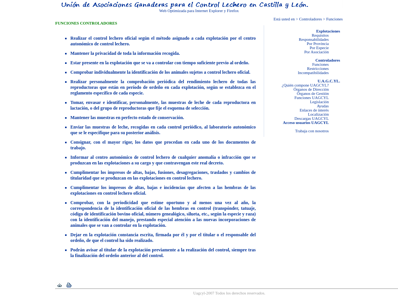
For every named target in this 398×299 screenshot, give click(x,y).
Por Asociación (316, 52)
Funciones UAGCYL (311, 98)
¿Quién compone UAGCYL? (305, 85)
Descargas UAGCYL (311, 118)
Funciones (320, 64)
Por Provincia (318, 44)
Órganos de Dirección (311, 89)
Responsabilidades (314, 39)
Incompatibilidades (313, 73)
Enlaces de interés (314, 110)
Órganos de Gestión (313, 93)
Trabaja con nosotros (312, 131)
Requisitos (320, 35)
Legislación (319, 102)
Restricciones (318, 69)
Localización (318, 114)
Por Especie (319, 48)
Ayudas (323, 106)
